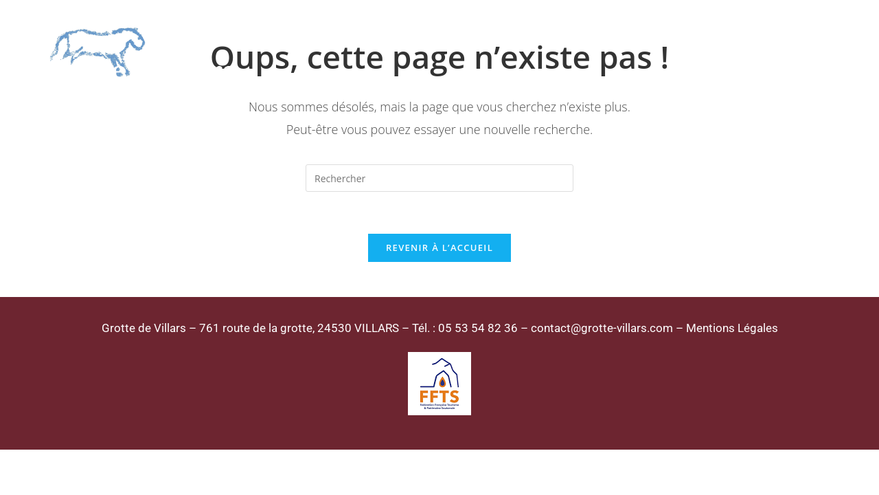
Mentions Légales (732, 328)
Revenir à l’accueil (439, 247)
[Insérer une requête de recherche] (439, 178)
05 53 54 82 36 (478, 328)
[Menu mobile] (815, 53)
